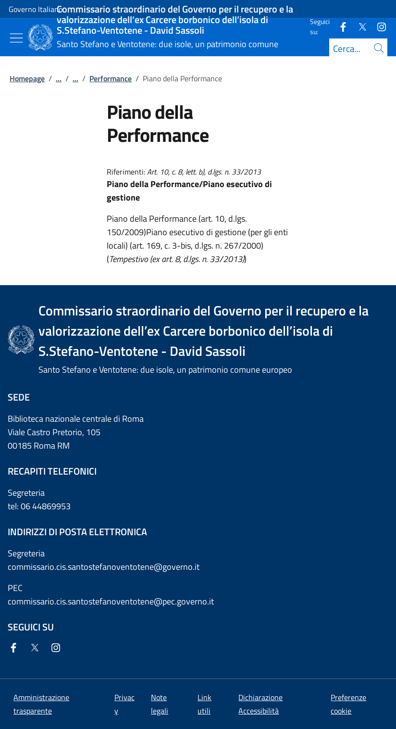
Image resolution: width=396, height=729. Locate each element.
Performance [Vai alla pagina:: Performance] (110, 78)
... (59, 78)
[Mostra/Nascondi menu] (16, 38)
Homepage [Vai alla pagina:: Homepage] (27, 78)
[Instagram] (377, 26)
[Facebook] (339, 26)
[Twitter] (358, 26)
